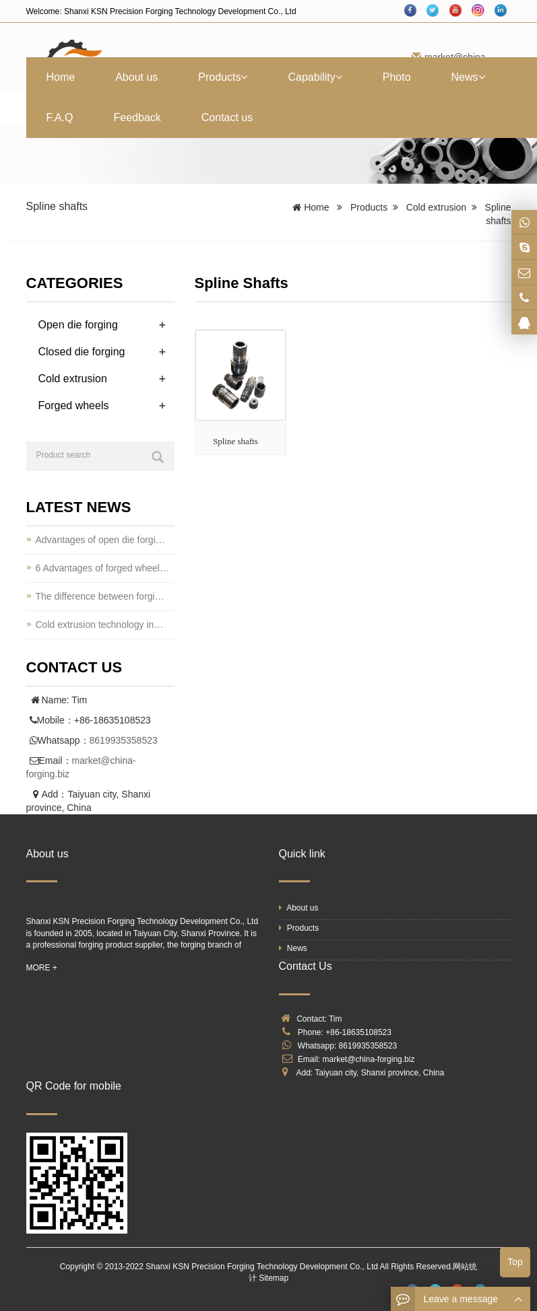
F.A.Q (59, 117)
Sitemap (273, 1278)
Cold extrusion (436, 207)
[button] (244, 77)
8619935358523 (124, 740)
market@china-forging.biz (369, 1059)
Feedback (137, 117)
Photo (397, 77)
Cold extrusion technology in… (100, 624)
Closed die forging (81, 351)
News (468, 77)
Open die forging (78, 324)
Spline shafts (235, 441)
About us (136, 77)
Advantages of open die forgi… (100, 539)
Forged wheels (73, 405)
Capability (315, 77)
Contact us (227, 117)
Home (60, 77)
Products (222, 77)
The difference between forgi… (100, 596)
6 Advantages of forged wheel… (102, 568)
